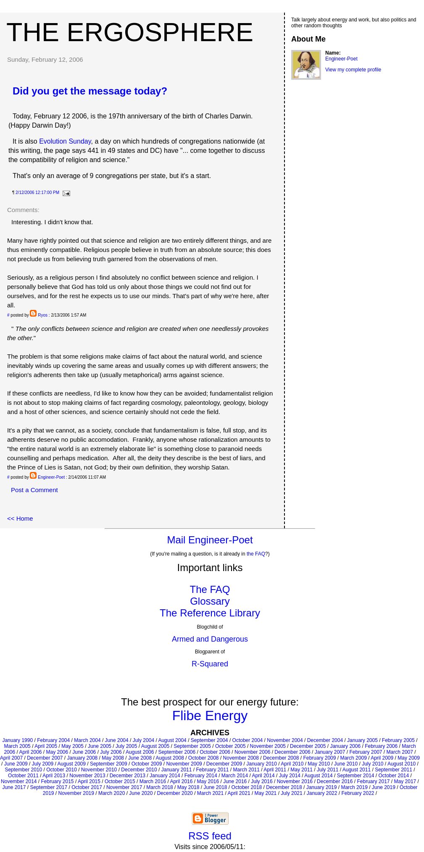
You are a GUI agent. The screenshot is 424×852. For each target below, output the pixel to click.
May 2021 (266, 793)
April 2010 (292, 764)
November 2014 (19, 781)
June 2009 (16, 764)
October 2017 (86, 787)
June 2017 (14, 787)
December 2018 (284, 787)
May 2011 (301, 770)
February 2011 (212, 770)
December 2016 (335, 781)
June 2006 (84, 752)
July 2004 (143, 740)
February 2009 (319, 758)
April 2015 (89, 781)
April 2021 (239, 793)
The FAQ (210, 589)
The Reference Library (210, 613)
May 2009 (409, 758)
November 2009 (184, 764)
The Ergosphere (129, 32)
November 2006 (252, 752)
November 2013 (87, 776)
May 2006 (57, 752)
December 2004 (325, 740)
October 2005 (230, 746)
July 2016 (261, 781)
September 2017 (48, 787)
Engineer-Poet (51, 477)
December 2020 (174, 793)
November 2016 (295, 781)
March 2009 (353, 758)
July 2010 (372, 764)
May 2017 (405, 781)
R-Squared (210, 664)
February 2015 (57, 781)
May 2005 (72, 746)
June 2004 (117, 740)
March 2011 (246, 770)
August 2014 (318, 776)
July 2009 (42, 764)
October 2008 (203, 758)
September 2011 (393, 770)
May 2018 (188, 787)
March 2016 (153, 781)
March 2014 (234, 776)
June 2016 (235, 781)
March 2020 (111, 793)
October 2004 (247, 740)
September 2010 (23, 770)
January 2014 (165, 776)
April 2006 (30, 752)
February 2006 (381, 746)
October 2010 (61, 770)
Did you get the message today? (90, 91)
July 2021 (291, 793)
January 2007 (330, 752)
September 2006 (176, 752)
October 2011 (23, 776)
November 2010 (99, 770)
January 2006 (345, 746)
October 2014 (394, 776)
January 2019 (321, 787)
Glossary (210, 601)
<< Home (20, 518)
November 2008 (241, 758)
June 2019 (383, 787)
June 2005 (99, 746)
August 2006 (140, 752)
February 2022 (357, 793)
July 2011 (327, 770)
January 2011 (176, 770)
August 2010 (401, 764)
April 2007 (11, 758)
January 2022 (322, 793)
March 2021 (210, 793)
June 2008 (140, 758)
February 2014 (200, 776)
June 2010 (346, 764)
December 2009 (224, 764)
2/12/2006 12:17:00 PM (37, 192)
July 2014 (289, 776)
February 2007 (365, 752)
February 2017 (373, 781)
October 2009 (147, 764)
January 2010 (261, 764)
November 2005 (268, 746)
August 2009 (72, 764)
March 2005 (17, 746)
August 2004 (172, 740)
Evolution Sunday (65, 141)
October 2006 (215, 752)
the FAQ (256, 554)
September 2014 (355, 776)
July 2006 (110, 752)
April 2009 (382, 758)
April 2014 (263, 776)
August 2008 (169, 758)
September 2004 (209, 740)
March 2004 (87, 740)
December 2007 (45, 758)
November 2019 (76, 793)
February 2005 (398, 740)
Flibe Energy (210, 715)
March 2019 (354, 787)
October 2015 (120, 781)
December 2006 (292, 752)
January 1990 (17, 740)
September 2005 (192, 746)
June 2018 (215, 787)
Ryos (42, 315)
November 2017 (124, 787)
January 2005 (362, 740)
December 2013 (127, 776)
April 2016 (181, 781)
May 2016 (208, 781)
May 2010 (319, 764)
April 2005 (45, 746)
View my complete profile (353, 70)
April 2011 (274, 770)
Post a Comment (34, 489)
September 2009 (108, 764)
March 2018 (159, 787)
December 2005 (308, 746)
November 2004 (285, 740)
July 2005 (126, 746)
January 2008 (82, 758)
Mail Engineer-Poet (210, 539)
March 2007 (400, 752)
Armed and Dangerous (210, 639)
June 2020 (141, 793)
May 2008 (113, 758)
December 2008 (281, 758)
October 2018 (247, 787)
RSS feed (210, 836)
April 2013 (53, 776)
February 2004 (53, 740)
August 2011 (356, 770)
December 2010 (139, 770)
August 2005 (155, 746)
